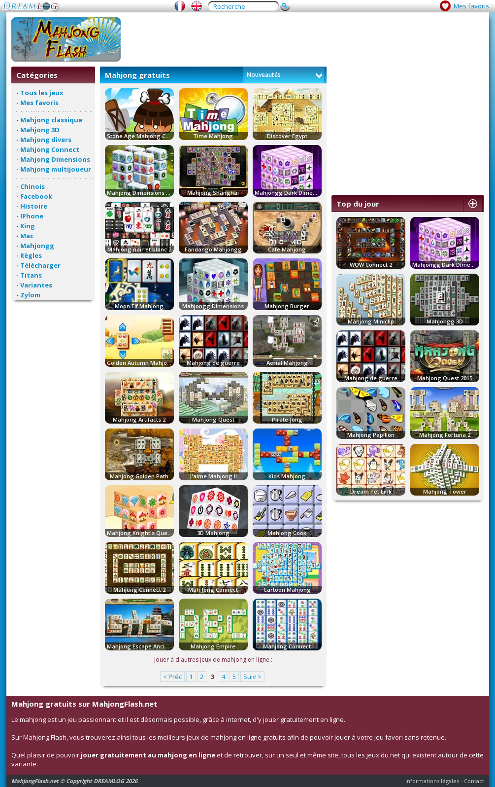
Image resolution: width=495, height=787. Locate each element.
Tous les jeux (42, 92)
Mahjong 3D (40, 129)
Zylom (30, 294)
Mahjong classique (51, 119)
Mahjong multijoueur (55, 169)
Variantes (36, 285)
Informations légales (432, 781)
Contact (474, 781)
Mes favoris (471, 5)
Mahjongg (37, 245)
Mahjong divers (45, 139)
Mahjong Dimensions (55, 159)
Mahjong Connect (49, 149)
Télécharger (40, 265)
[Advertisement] (305, 39)
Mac (26, 235)
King (27, 225)
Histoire (33, 206)
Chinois (32, 186)
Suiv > (252, 676)
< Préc (172, 676)
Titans (31, 275)
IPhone (31, 216)
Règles (31, 255)
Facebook (36, 196)
